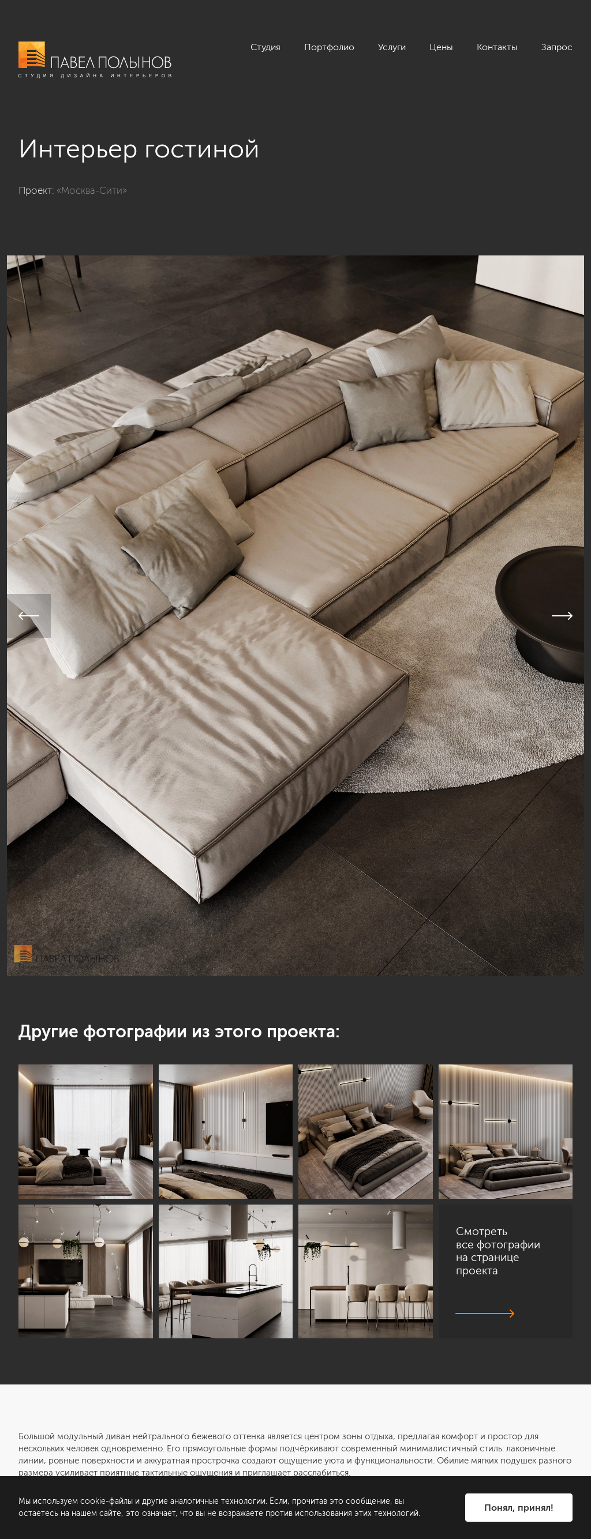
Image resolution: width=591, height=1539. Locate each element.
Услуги (392, 47)
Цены (441, 47)
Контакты (497, 47)
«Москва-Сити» (92, 190)
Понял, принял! (518, 1507)
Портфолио (329, 47)
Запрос (557, 47)
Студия (265, 47)
